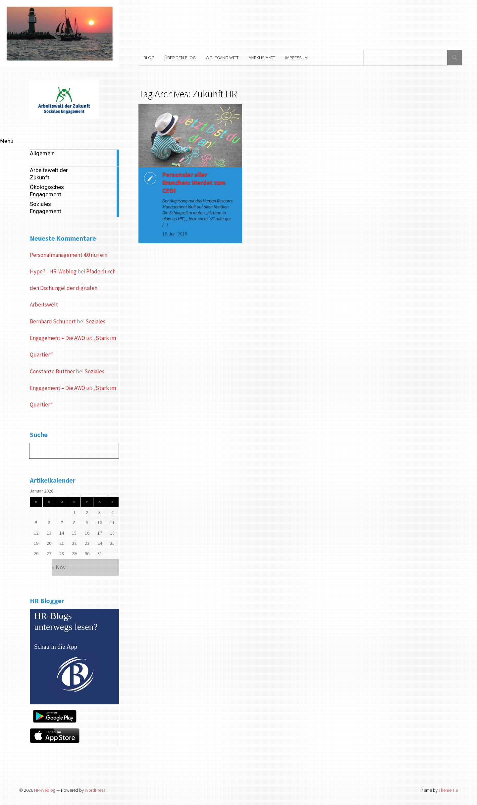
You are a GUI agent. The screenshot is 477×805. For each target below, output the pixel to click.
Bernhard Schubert (53, 321)
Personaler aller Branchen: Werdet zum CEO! (192, 182)
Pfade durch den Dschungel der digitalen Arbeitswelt (73, 288)
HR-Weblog (44, 790)
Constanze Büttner (52, 371)
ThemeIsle (448, 790)
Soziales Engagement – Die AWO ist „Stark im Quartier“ (73, 338)
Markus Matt (261, 58)
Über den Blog (180, 58)
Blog (148, 58)
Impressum (296, 58)
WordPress (95, 790)
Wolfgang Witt (222, 58)
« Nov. (59, 567)
